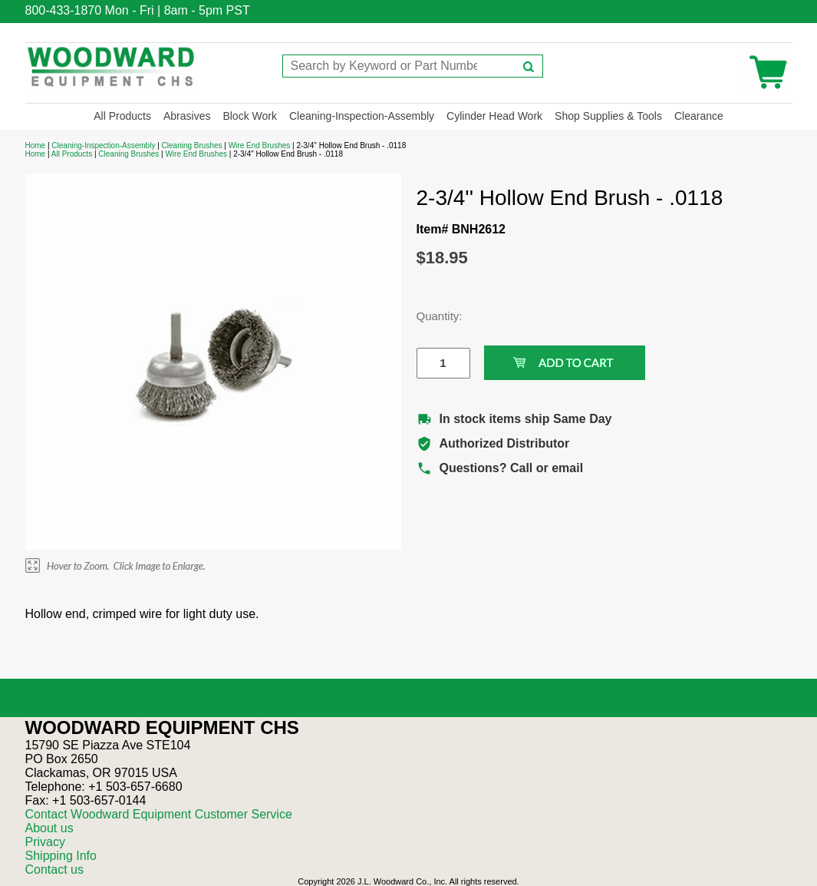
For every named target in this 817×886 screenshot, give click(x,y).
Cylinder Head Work (494, 116)
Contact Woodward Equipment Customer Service (158, 814)
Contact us (54, 869)
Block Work (249, 116)
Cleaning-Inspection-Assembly (361, 116)
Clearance (698, 116)
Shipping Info (61, 855)
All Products (122, 116)
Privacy (45, 841)
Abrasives (186, 116)
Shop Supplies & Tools (608, 116)
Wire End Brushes (260, 145)
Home (35, 145)
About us (49, 828)
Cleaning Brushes (192, 145)
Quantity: (432, 315)
